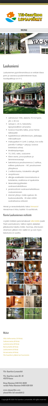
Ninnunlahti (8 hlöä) (10, 347)
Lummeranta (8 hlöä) (11, 344)
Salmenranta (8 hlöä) (11, 341)
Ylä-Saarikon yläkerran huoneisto (16, 355)
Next (45, 43)
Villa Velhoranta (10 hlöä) (12, 338)
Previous (2, 43)
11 (33, 50)
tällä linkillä (35, 221)
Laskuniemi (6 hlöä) (10, 349)
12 (35, 50)
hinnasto (34, 206)
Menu (24, 30)
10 (31, 50)
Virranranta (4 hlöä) (10, 352)
